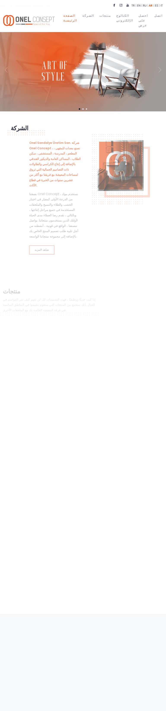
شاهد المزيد (37, 249)
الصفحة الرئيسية (70, 18)
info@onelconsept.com (42, 6)
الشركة (88, 15)
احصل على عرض (143, 20)
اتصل (158, 15)
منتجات (105, 15)
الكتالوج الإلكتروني (124, 18)
